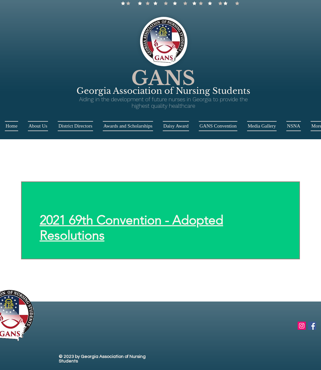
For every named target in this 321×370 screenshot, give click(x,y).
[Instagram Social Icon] (302, 326)
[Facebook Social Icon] (312, 326)
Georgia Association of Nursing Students (163, 91)
